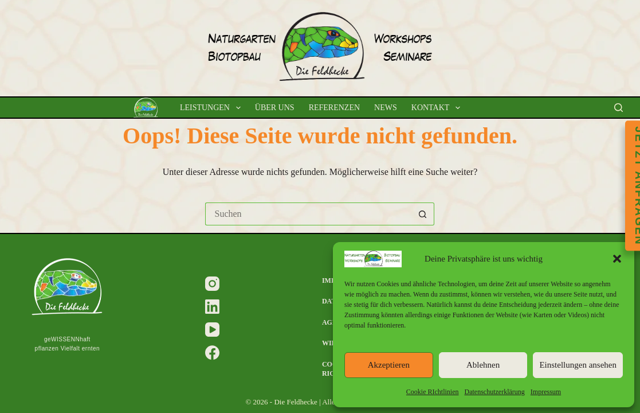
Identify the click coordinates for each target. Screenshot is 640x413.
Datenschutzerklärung (495, 392)
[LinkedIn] (212, 306)
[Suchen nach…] (308, 213)
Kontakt (438, 108)
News (385, 107)
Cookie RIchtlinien (432, 392)
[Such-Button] (422, 213)
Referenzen (334, 107)
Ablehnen (483, 364)
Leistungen (212, 108)
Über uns (275, 107)
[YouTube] (212, 329)
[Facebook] (212, 352)
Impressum (546, 392)
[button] (617, 258)
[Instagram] (212, 283)
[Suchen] (618, 107)
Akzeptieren (389, 364)
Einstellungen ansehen (578, 364)
